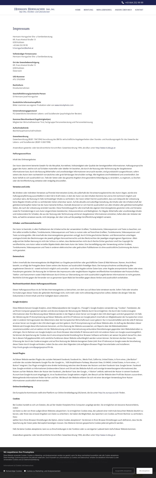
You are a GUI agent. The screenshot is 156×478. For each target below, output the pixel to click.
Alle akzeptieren (144, 471)
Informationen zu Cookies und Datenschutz (18, 465)
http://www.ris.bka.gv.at (105, 148)
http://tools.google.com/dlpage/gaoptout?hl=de (33, 347)
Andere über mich (123, 10)
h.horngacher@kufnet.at (23, 48)
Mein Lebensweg (104, 10)
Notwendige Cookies (13, 471)
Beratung (88, 10)
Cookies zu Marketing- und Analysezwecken (42, 471)
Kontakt (139, 10)
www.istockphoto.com (64, 105)
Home (77, 10)
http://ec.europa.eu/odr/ (108, 392)
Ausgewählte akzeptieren (123, 471)
